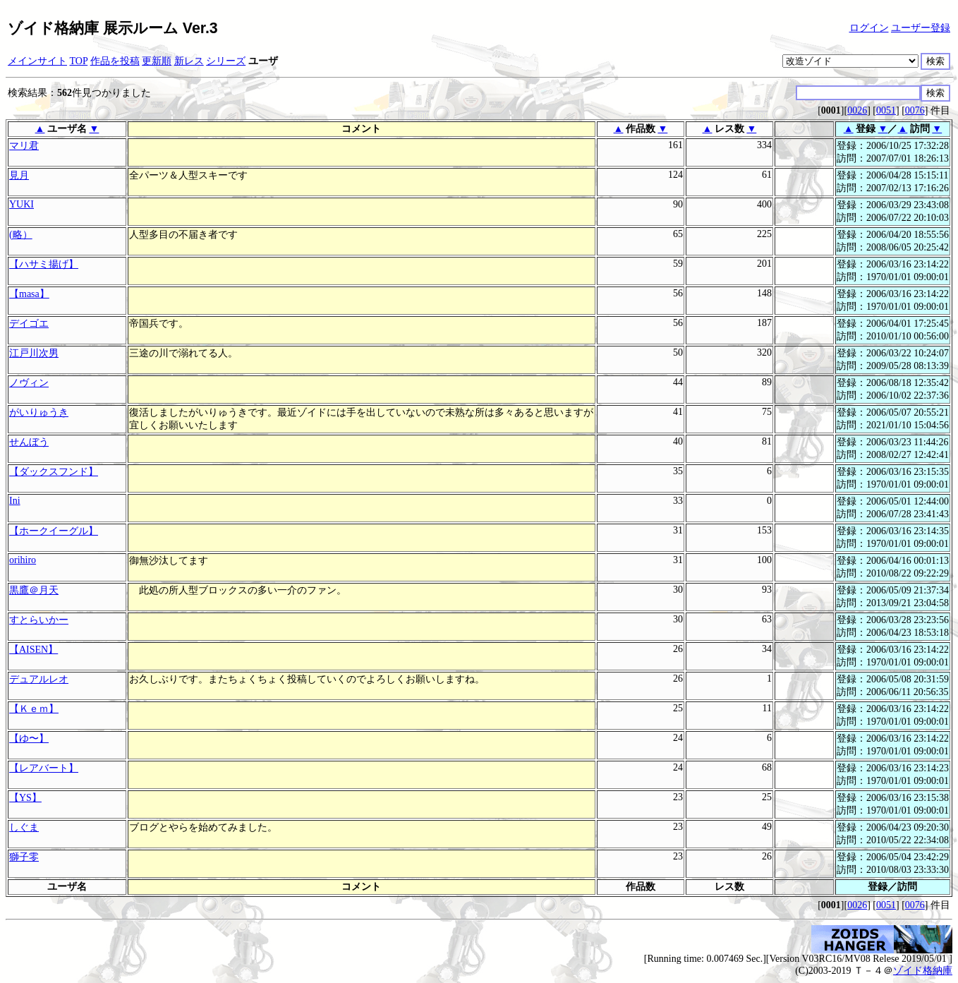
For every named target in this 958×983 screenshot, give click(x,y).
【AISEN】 (33, 649)
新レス (189, 61)
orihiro (22, 560)
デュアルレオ (38, 679)
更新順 (156, 61)
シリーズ (225, 61)
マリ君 (24, 145)
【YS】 (25, 797)
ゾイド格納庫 (922, 970)
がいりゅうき (38, 412)
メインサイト (37, 61)
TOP (79, 61)
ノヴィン (29, 383)
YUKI (21, 204)
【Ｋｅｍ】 (34, 709)
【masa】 (29, 294)
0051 (886, 110)
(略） (20, 234)
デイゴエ (29, 323)
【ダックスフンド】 (53, 471)
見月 (19, 175)
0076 (915, 110)
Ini (14, 500)
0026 (857, 110)
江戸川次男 (34, 353)
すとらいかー (38, 620)
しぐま (24, 827)
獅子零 (24, 857)
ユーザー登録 (920, 28)
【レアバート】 (43, 768)
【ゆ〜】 (29, 738)
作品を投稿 (115, 61)
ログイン (869, 28)
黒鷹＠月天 (34, 590)
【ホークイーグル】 (53, 531)
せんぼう (29, 442)
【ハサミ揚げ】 (43, 264)
